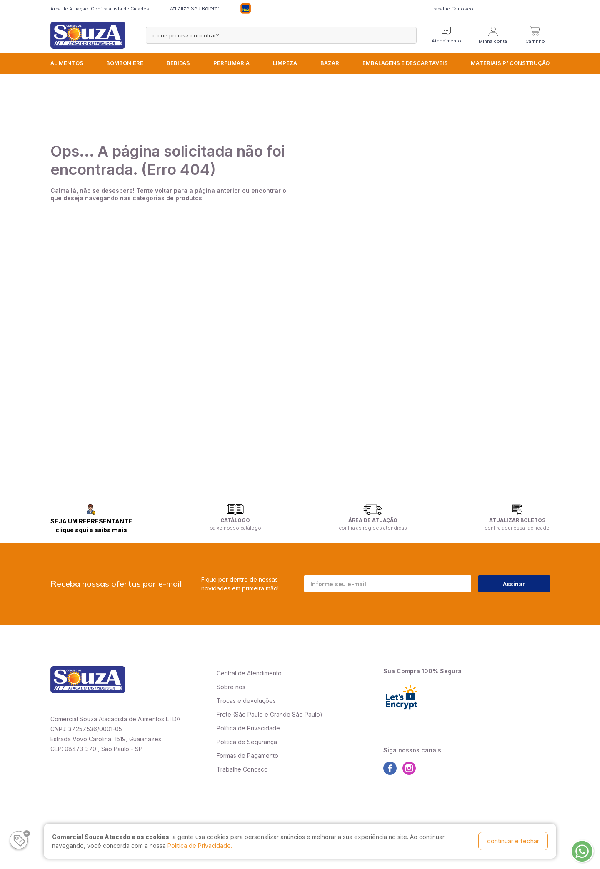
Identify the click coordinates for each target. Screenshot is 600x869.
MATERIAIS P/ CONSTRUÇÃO (510, 63)
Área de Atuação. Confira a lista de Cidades (99, 9)
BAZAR (329, 63)
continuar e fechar (513, 841)
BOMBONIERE (124, 63)
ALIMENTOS (66, 63)
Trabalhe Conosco (452, 9)
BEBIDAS (178, 63)
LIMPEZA (285, 63)
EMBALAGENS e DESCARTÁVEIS (405, 63)
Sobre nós (231, 686)
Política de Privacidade (248, 728)
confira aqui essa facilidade (517, 528)
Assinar (514, 584)
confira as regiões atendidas (373, 528)
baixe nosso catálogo (235, 528)
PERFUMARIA (231, 63)
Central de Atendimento (249, 673)
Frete (224, 714)
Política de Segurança (247, 741)
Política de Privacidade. (200, 845)
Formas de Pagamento (247, 755)
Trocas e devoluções (246, 700)
